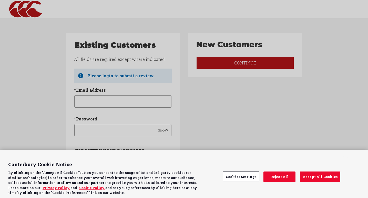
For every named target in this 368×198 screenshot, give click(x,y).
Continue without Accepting (344, 157)
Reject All (279, 176)
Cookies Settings (241, 176)
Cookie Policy (92, 187)
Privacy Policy (56, 187)
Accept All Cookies (320, 176)
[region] (184, 174)
